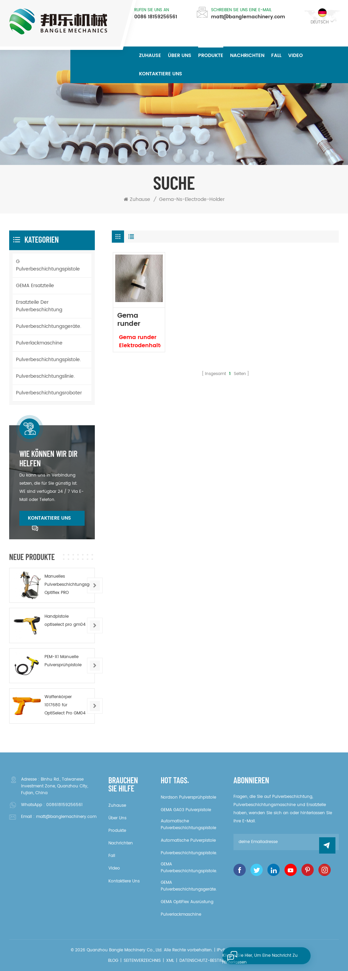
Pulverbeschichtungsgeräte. (48, 326)
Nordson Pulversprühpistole (188, 797)
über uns (179, 55)
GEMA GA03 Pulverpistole (186, 810)
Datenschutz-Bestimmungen (209, 960)
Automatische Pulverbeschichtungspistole (188, 824)
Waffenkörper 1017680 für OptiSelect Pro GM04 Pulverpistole (65, 705)
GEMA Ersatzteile (35, 286)
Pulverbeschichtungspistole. (48, 359)
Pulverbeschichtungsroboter (49, 393)
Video (295, 55)
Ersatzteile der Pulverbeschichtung (39, 306)
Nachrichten (247, 55)
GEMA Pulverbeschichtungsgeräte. (189, 886)
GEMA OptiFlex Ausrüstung (187, 902)
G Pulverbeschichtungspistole (48, 265)
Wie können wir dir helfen (48, 458)
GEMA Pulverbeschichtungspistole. (189, 867)
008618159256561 (64, 805)
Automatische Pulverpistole (188, 840)
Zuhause (150, 55)
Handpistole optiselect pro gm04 (65, 620)
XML (170, 960)
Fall (276, 55)
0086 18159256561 (155, 17)
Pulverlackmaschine (39, 343)
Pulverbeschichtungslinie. (45, 376)
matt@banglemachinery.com (248, 17)
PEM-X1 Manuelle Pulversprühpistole (63, 661)
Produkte (210, 55)
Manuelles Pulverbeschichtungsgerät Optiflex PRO (67, 584)
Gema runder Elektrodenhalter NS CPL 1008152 (138, 320)
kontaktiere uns (160, 74)
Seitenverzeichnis (142, 960)
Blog (113, 960)
